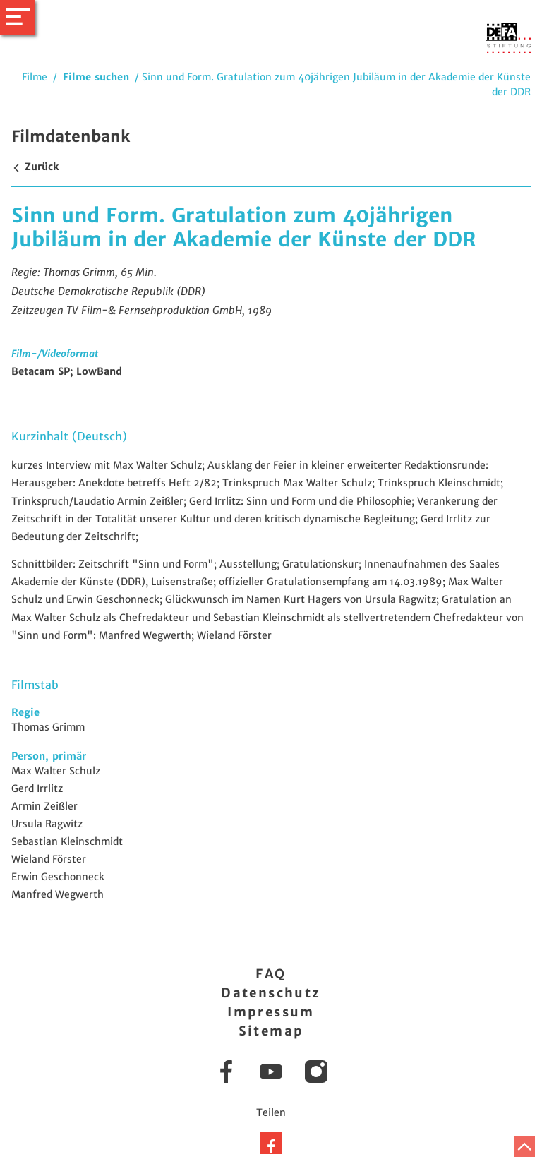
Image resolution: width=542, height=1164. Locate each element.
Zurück (35, 166)
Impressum (271, 1012)
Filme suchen (96, 77)
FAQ (270, 974)
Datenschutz (270, 993)
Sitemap (271, 1031)
